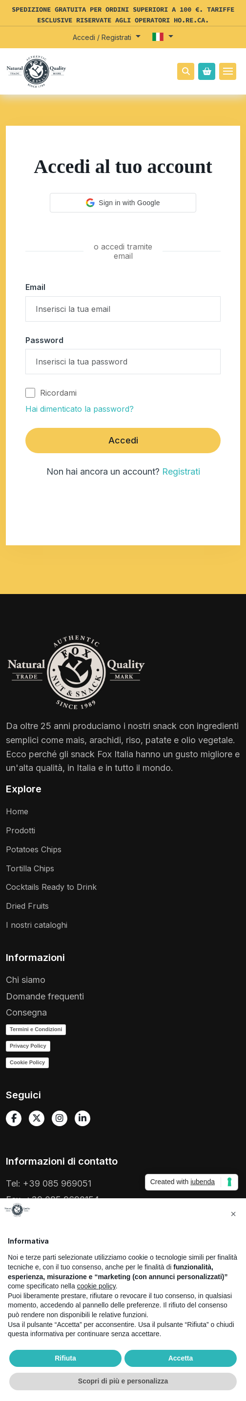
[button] (107, 37)
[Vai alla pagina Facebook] (13, 1118)
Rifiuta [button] (65, 1358)
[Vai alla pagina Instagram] (59, 1118)
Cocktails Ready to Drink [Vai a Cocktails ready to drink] (51, 887)
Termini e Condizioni (36, 1029)
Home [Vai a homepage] (17, 811)
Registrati (181, 471)
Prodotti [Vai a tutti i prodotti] (20, 830)
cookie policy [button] (96, 1286)
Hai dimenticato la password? (79, 409)
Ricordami (51, 393)
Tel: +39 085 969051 (48, 1183)
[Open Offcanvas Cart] (206, 71)
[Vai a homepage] (36, 75)
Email (35, 287)
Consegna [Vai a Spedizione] (26, 1012)
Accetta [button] (180, 1358)
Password (44, 340)
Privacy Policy (28, 1046)
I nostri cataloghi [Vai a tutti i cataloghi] (36, 925)
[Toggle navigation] (227, 71)
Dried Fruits (27, 906)
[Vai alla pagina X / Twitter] (36, 1118)
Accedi (123, 440)
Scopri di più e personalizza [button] (123, 1381)
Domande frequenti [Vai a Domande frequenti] (45, 996)
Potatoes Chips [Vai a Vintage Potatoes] (34, 849)
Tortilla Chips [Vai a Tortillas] (30, 868)
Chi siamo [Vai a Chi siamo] (25, 980)
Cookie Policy (27, 1062)
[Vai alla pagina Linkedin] (82, 1118)
